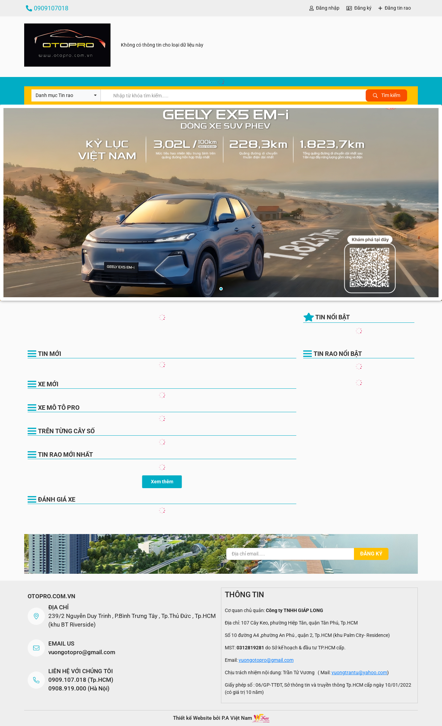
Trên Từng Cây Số (66, 431)
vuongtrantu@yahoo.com (359, 672)
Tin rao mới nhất (65, 454)
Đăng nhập (327, 8)
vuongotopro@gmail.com (81, 652)
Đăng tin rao (398, 8)
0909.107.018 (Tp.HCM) (80, 679)
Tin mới (49, 353)
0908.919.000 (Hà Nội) (78, 688)
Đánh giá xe (56, 499)
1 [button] (221, 289)
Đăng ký (363, 8)
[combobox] (65, 95)
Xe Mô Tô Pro (58, 407)
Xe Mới (48, 384)
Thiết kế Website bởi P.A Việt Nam (212, 718)
